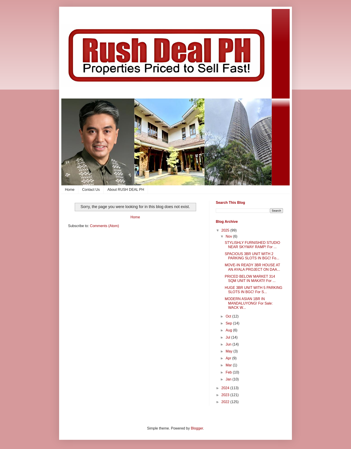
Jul (228, 337)
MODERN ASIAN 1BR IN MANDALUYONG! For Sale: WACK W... (249, 303)
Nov (229, 236)
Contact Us (91, 189)
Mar (229, 365)
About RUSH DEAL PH (125, 189)
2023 (225, 395)
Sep (229, 323)
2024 (225, 388)
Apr (229, 358)
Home (70, 189)
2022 (225, 402)
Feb (229, 372)
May (229, 351)
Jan (229, 379)
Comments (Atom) (104, 226)
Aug (229, 330)
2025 (225, 230)
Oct (229, 316)
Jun (229, 344)
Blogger (197, 428)
